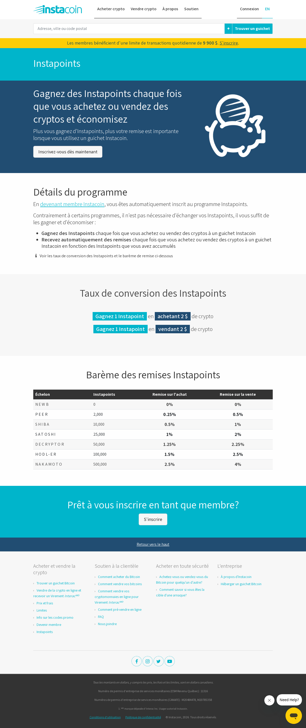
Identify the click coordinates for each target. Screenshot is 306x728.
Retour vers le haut (153, 543)
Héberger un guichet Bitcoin (241, 583)
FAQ (101, 616)
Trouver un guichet (252, 28)
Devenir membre (49, 624)
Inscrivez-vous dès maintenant (67, 151)
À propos (170, 9)
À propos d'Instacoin (236, 576)
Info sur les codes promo (55, 616)
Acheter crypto (111, 9)
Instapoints (45, 631)
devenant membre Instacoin (72, 203)
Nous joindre (107, 623)
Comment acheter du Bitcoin (119, 576)
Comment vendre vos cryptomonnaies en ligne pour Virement (117, 596)
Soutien (191, 9)
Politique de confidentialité (143, 716)
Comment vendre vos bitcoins (120, 583)
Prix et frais (45, 602)
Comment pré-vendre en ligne (119, 608)
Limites (42, 609)
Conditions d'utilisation (105, 716)
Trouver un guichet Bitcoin (56, 582)
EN (267, 9)
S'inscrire (229, 43)
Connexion (249, 9)
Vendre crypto (143, 9)
